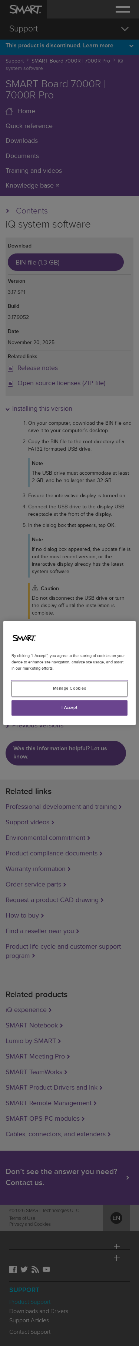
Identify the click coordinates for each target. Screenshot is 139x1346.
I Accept (70, 708)
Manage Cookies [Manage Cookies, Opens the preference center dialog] (69, 688)
